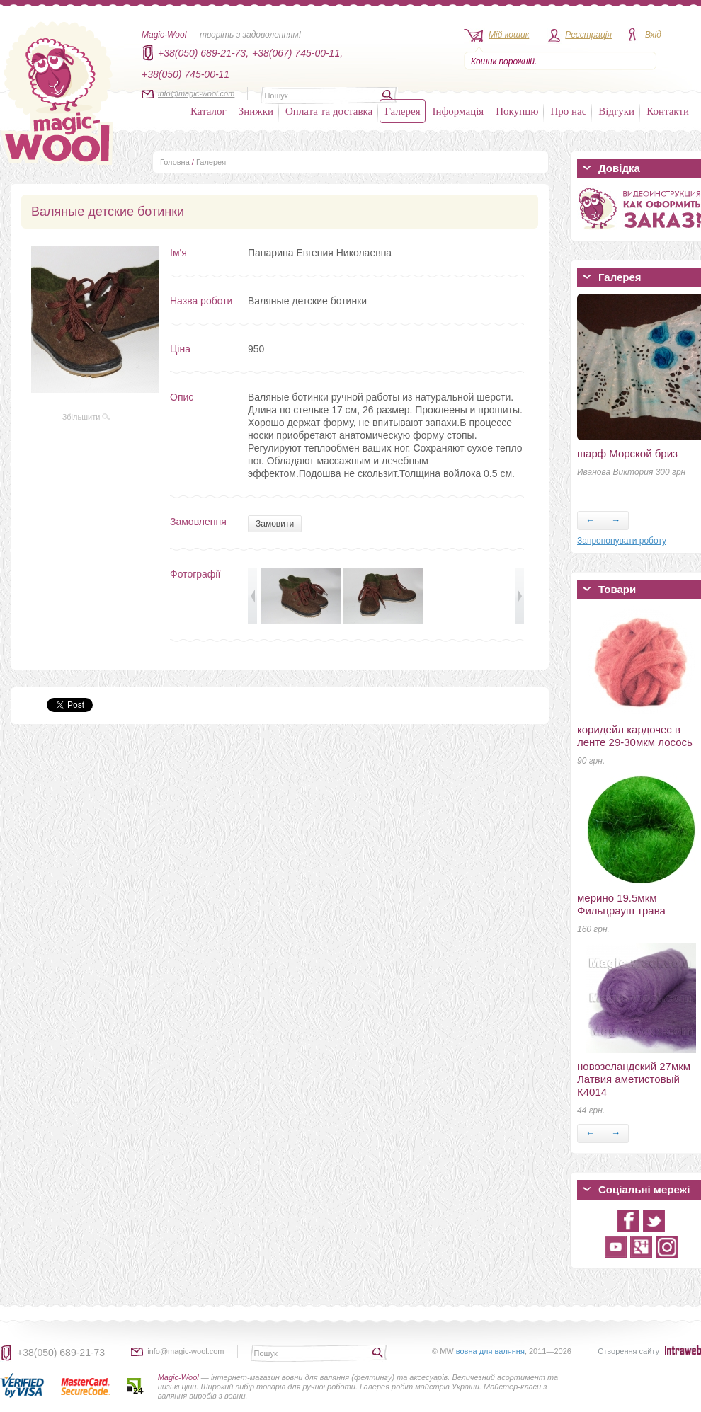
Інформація (458, 111)
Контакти (667, 111)
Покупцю (517, 111)
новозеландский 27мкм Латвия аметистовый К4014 (633, 1079)
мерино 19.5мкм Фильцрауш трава (621, 904)
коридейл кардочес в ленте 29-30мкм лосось (635, 735)
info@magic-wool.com (196, 93)
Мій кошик (509, 35)
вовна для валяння (490, 1351)
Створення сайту (628, 1351)
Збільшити (86, 417)
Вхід (653, 35)
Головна (175, 162)
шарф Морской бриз (627, 453)
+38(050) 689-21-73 (61, 1352)
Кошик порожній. (504, 62)
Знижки (256, 111)
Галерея (402, 111)
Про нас (568, 111)
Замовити (275, 524)
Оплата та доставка (328, 111)
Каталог (208, 111)
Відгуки (616, 111)
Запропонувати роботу (621, 541)
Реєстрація (588, 35)
